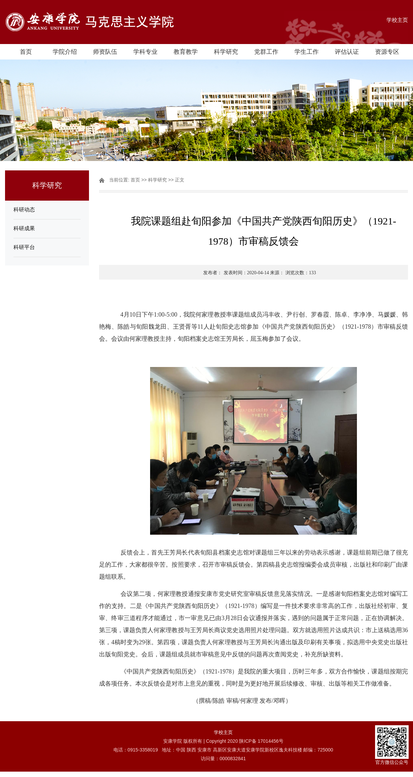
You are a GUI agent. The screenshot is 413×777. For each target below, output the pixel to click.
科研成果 (24, 228)
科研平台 (24, 247)
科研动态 (24, 209)
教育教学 (186, 51)
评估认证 (347, 51)
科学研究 (226, 51)
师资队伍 (105, 51)
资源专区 (387, 51)
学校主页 (397, 20)
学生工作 (306, 51)
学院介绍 (65, 51)
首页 (26, 51)
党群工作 (266, 51)
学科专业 (145, 51)
